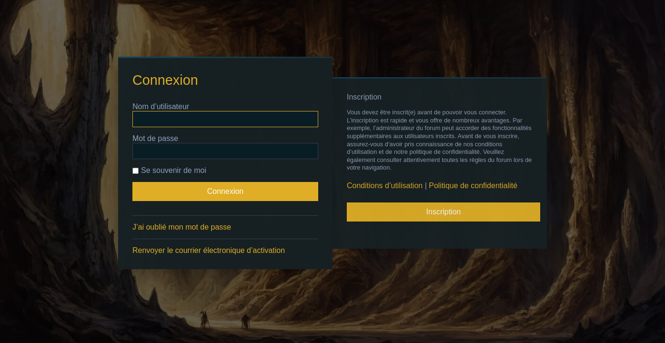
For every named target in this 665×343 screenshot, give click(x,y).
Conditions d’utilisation (385, 186)
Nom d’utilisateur (160, 106)
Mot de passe (155, 138)
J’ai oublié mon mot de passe (181, 227)
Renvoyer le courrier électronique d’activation (208, 250)
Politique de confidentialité (473, 186)
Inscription (443, 212)
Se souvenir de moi (169, 170)
